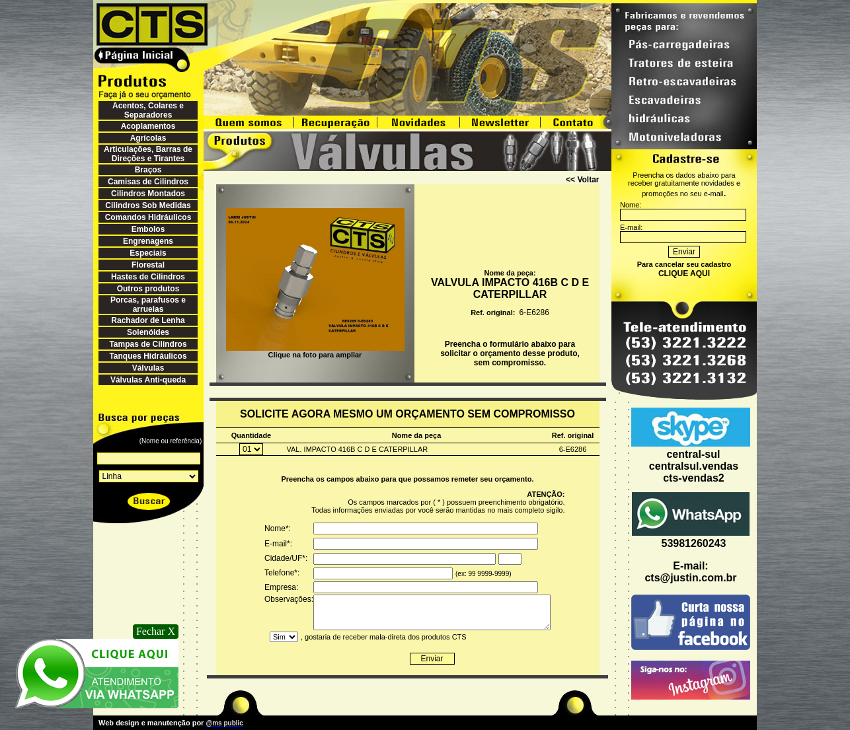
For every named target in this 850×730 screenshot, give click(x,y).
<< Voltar (582, 179)
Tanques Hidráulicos (147, 356)
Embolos (148, 229)
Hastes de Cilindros (148, 276)
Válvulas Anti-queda (148, 379)
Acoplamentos (148, 126)
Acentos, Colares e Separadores (148, 110)
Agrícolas (148, 138)
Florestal (148, 265)
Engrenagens (148, 241)
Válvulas (148, 368)
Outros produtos (148, 288)
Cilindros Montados (148, 193)
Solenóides (148, 332)
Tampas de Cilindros (147, 344)
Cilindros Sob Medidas (147, 205)
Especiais (148, 253)
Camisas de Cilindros (148, 181)
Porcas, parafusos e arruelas (148, 304)
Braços (148, 169)
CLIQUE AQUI (684, 273)
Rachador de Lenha (147, 320)
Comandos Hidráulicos (148, 217)
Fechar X (155, 631)
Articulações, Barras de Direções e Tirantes (148, 154)
